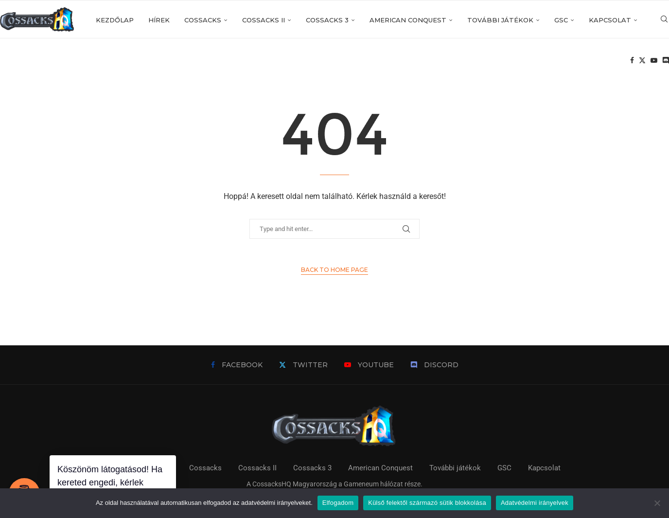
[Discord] (665, 61)
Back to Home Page (334, 269)
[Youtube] (654, 61)
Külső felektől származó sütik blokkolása (427, 502)
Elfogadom (337, 502)
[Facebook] (632, 61)
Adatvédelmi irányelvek (534, 502)
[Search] (664, 19)
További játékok (500, 20)
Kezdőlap (115, 20)
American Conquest (408, 20)
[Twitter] (642, 61)
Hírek (159, 20)
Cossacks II (263, 20)
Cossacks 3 (327, 20)
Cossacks (202, 20)
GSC (561, 20)
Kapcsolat (610, 20)
